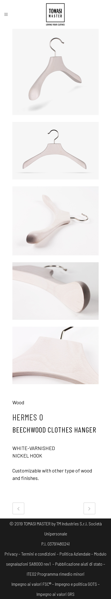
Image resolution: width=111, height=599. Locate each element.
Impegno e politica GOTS (76, 584)
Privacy (11, 553)
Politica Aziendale (75, 553)
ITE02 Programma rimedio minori (56, 574)
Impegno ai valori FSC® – (33, 584)
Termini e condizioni (38, 553)
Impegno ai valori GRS (55, 594)
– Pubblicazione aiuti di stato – (78, 564)
